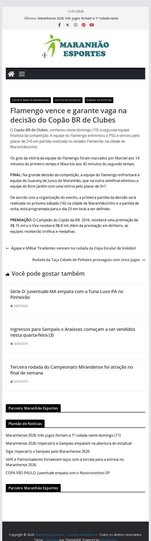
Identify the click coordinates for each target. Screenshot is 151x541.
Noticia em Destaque (68, 100)
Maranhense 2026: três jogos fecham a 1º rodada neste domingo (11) (63, 435)
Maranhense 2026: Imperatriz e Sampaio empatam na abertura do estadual (69, 443)
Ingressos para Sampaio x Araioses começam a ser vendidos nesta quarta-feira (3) (72, 332)
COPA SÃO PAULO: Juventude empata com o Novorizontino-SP (58, 472)
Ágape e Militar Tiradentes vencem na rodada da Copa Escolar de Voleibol (71, 248)
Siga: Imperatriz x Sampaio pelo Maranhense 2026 (48, 451)
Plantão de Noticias (99, 100)
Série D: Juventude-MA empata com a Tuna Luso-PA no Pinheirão (66, 294)
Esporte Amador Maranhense (30, 100)
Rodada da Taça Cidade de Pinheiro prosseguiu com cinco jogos (88, 259)
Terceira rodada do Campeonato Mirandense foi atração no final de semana (71, 370)
